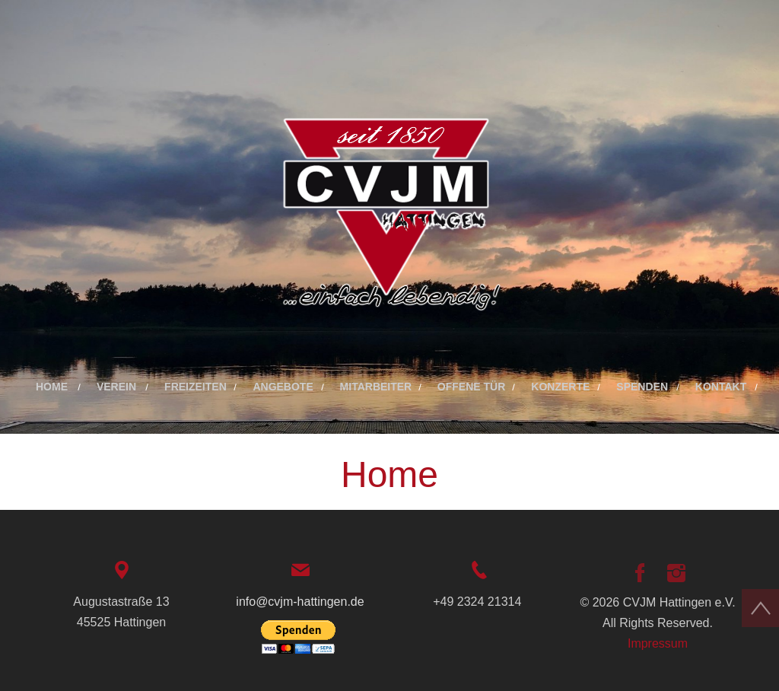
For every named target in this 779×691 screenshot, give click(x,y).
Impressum (658, 643)
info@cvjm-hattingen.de (300, 601)
